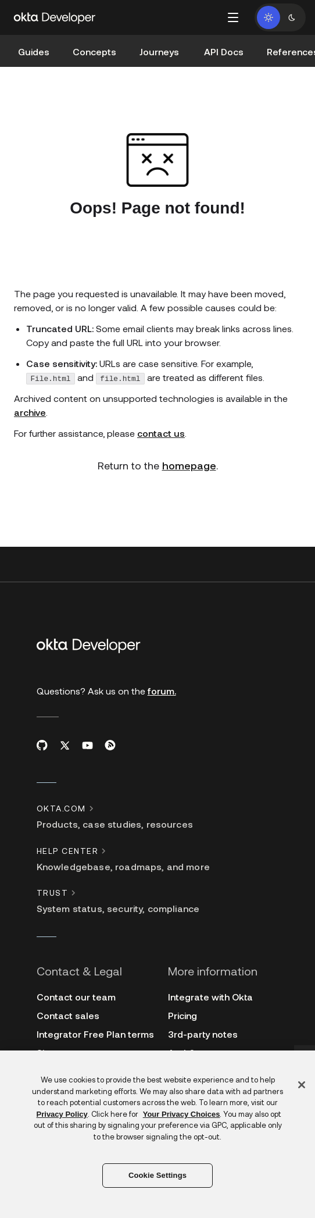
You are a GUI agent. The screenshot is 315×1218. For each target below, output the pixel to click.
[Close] (301, 1085)
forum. (162, 690)
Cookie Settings (157, 1175)
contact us (161, 433)
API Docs (224, 51)
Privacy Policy (62, 1114)
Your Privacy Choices (181, 1114)
